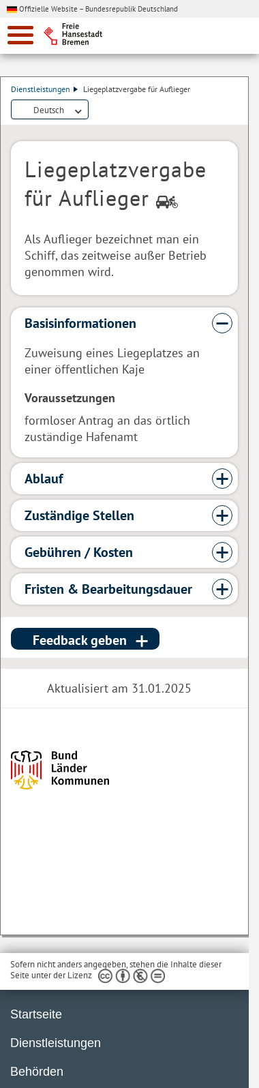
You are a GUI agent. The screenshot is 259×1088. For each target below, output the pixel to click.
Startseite (36, 1014)
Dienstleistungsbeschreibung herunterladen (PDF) (97, 110)
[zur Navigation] (20, 35)
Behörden (36, 1071)
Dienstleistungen (44, 89)
